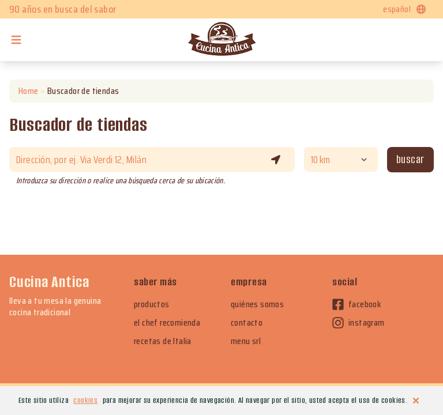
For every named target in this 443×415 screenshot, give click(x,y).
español (405, 9)
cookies (85, 400)
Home (28, 91)
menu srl (246, 341)
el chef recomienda (167, 323)
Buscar (410, 159)
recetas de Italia (163, 341)
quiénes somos (257, 304)
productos (152, 304)
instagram (358, 323)
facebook (356, 304)
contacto (246, 323)
